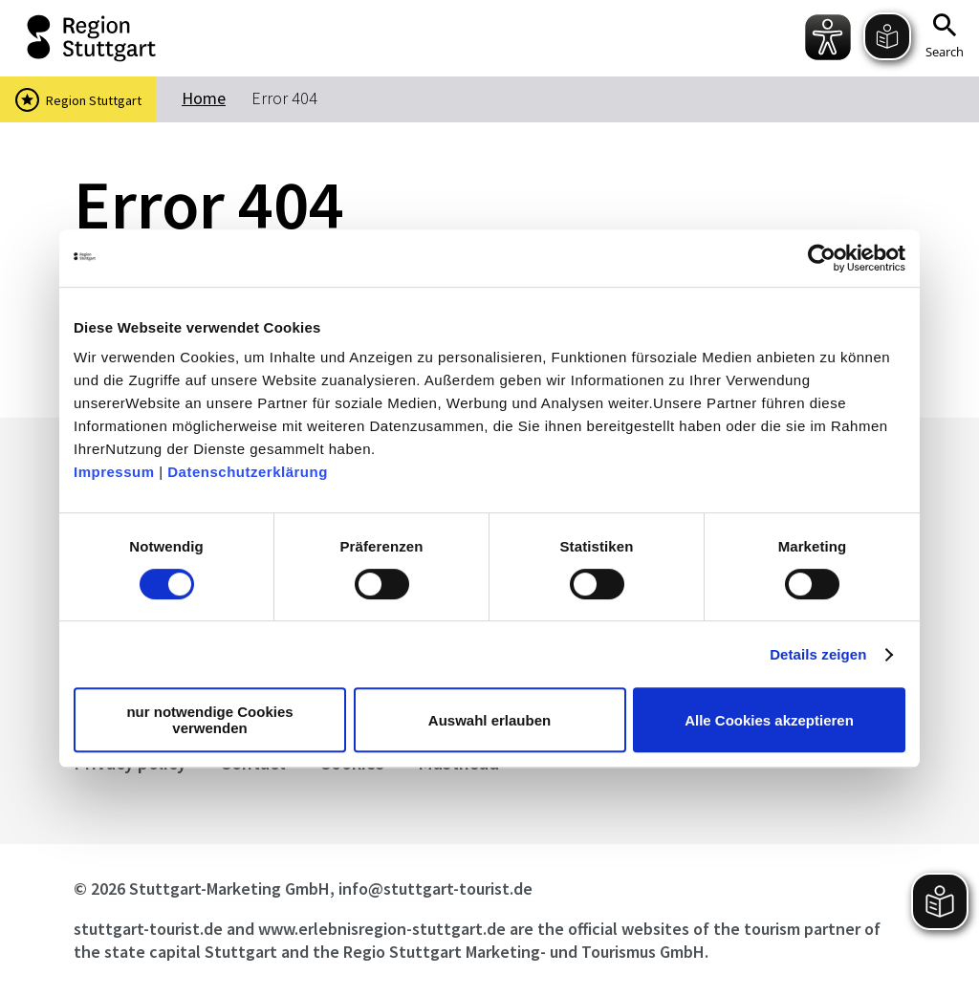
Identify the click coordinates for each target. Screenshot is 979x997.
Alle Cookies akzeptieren (769, 720)
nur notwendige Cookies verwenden (209, 720)
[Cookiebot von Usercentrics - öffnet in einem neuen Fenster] (821, 258)
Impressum (114, 472)
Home (204, 98)
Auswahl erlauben (489, 720)
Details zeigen (818, 654)
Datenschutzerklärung (247, 472)
